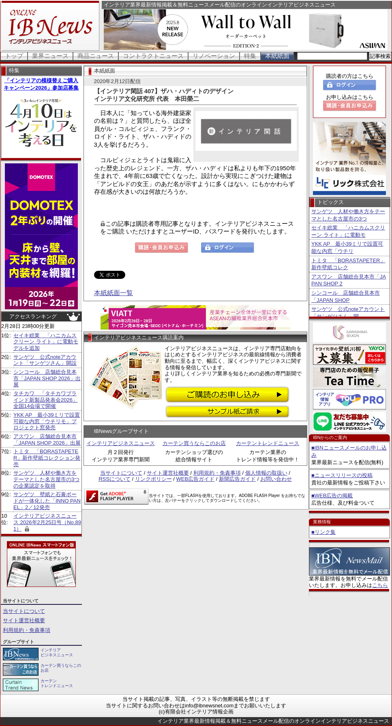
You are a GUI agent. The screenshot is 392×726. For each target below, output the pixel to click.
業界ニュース (50, 55)
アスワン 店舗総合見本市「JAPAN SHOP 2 (348, 280)
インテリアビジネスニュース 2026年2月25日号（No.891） (47, 522)
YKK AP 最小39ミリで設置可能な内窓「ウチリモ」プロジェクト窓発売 (46, 421)
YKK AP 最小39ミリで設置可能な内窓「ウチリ (347, 247)
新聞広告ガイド (237, 479)
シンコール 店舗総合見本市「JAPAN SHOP (345, 296)
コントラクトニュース (153, 55)
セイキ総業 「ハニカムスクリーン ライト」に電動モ (348, 231)
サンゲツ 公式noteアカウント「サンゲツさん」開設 (45, 360)
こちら (380, 585)
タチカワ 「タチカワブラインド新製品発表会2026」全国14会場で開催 (45, 399)
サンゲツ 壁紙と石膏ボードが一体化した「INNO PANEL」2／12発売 (47, 500)
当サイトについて (24, 611)
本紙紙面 (277, 55)
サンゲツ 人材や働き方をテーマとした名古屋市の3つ (348, 215)
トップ (14, 55)
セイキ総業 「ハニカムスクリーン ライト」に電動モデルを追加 (45, 341)
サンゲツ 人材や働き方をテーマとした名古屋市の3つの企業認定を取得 (46, 479)
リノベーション (214, 55)
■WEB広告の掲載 (332, 496)
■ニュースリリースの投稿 (342, 475)
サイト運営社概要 (24, 620)
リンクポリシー (153, 479)
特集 (250, 55)
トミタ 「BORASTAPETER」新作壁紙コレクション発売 (46, 457)
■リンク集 (323, 532)
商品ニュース (95, 55)
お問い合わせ (276, 479)
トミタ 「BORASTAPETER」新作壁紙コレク (348, 264)
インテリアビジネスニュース (120, 443)
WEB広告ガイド (195, 479)
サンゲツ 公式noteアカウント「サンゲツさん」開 (348, 312)
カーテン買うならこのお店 (194, 443)
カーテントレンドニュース (267, 443)
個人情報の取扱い (266, 473)
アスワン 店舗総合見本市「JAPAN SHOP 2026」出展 (47, 439)
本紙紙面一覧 (113, 292)
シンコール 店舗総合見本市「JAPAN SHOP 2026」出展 (47, 378)
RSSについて (115, 479)
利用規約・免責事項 (26, 630)
